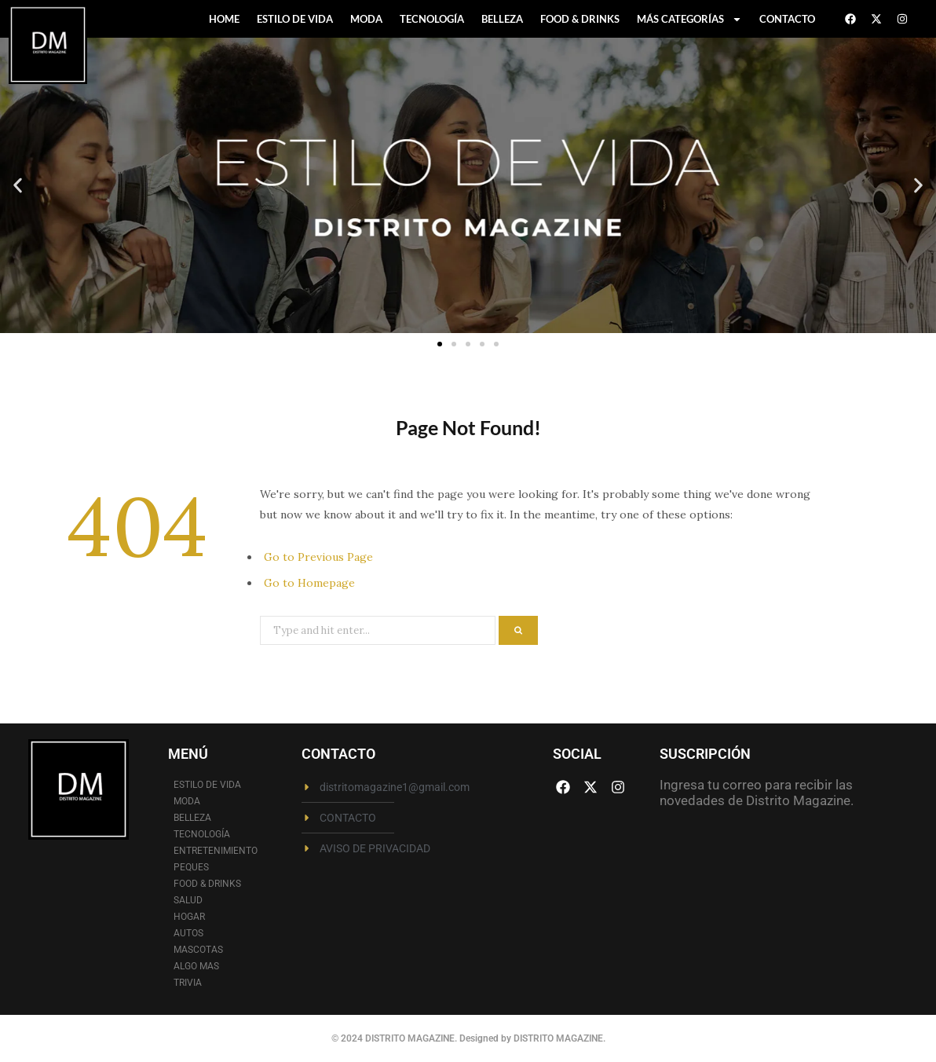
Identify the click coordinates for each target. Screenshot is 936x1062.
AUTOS (188, 933)
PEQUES (191, 867)
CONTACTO (787, 19)
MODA (366, 19)
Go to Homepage (309, 583)
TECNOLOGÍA (432, 19)
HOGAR (189, 916)
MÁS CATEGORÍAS (689, 19)
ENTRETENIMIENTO (216, 850)
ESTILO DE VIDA (295, 19)
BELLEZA (502, 19)
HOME (224, 19)
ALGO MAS (196, 966)
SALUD (188, 900)
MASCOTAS (198, 949)
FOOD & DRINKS (580, 19)
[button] (17, 186)
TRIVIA (188, 982)
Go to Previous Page (318, 557)
